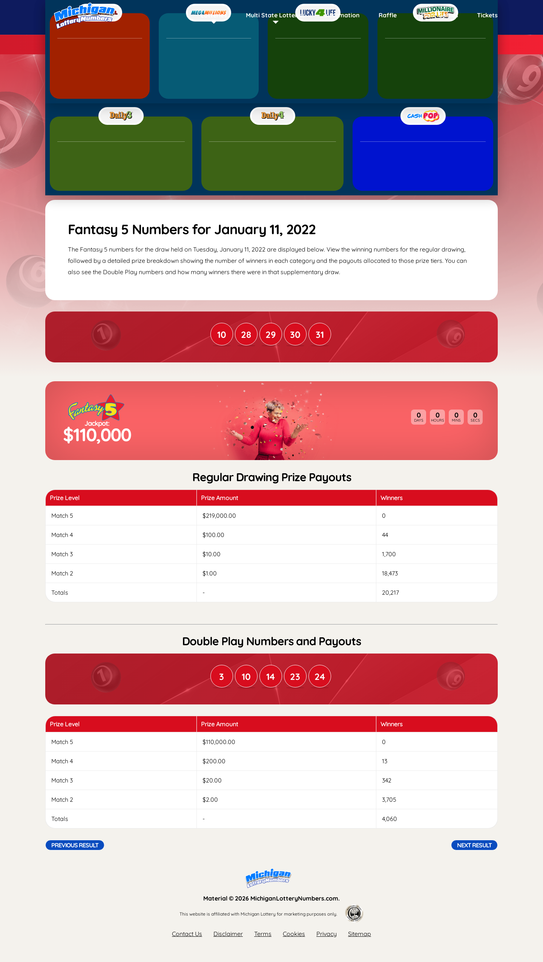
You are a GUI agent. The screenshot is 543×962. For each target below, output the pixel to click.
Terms (263, 933)
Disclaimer (228, 933)
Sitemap (359, 933)
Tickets (487, 15)
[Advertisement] (271, 141)
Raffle (388, 15)
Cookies (294, 933)
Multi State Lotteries (275, 15)
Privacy (326, 933)
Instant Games (437, 15)
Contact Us (187, 933)
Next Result (474, 845)
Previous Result (74, 845)
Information (342, 15)
